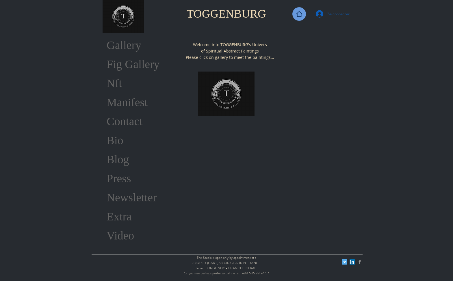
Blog (118, 159)
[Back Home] (299, 14)
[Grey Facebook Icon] (359, 262)
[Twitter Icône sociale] (344, 262)
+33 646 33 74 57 (255, 273)
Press (119, 178)
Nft (114, 83)
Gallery (124, 45)
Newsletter (132, 197)
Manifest (127, 102)
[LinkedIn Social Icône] (352, 262)
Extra (119, 216)
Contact (124, 121)
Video (120, 235)
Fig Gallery (133, 64)
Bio (115, 140)
